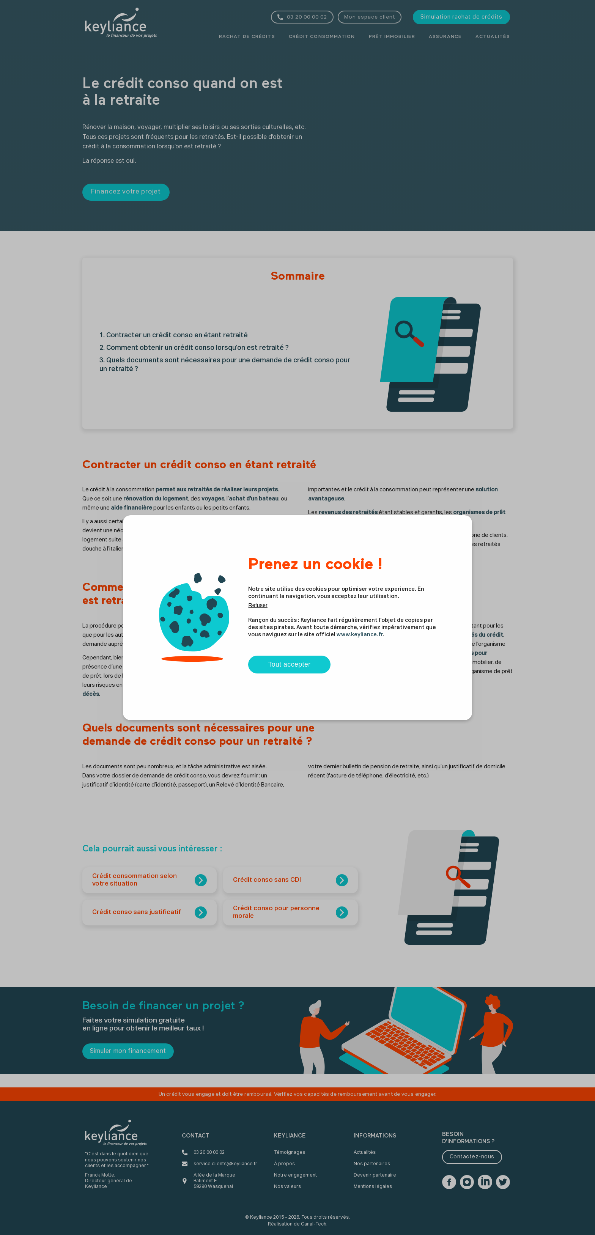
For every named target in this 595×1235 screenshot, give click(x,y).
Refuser (257, 605)
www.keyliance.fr (360, 634)
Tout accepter (289, 664)
